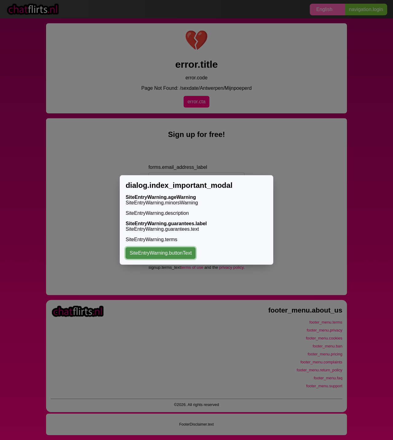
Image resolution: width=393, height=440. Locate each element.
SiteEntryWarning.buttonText (161, 253)
